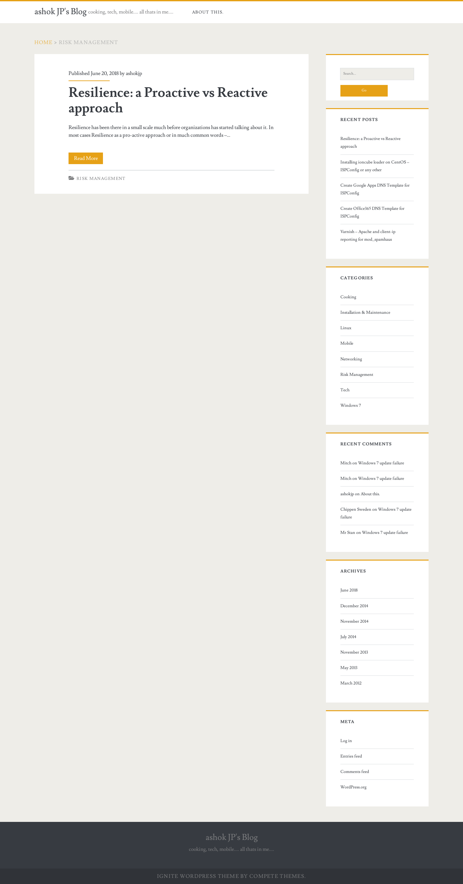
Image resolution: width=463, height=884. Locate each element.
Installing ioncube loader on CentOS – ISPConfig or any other (374, 166)
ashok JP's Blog (60, 11)
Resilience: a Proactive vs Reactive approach (168, 100)
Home (43, 42)
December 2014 (354, 606)
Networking (351, 359)
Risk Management (101, 178)
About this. (208, 12)
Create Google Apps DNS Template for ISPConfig (375, 189)
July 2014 (348, 636)
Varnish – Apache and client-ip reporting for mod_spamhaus (367, 235)
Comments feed (354, 771)
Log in (346, 740)
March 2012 (351, 683)
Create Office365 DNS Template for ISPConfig (372, 212)
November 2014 (354, 621)
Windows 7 (350, 405)
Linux (345, 327)
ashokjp (134, 73)
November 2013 (354, 652)
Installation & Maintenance (365, 312)
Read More (88, 158)
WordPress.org (353, 787)
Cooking (348, 297)
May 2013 (348, 667)
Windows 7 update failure (381, 463)
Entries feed (351, 756)
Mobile (346, 343)
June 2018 (349, 590)
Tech (344, 390)
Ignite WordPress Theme (198, 876)
